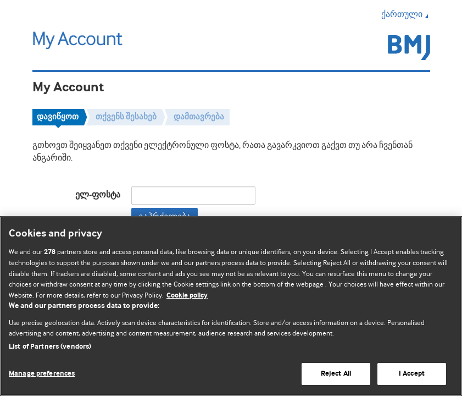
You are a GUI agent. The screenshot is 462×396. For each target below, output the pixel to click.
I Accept (412, 374)
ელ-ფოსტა (97, 195)
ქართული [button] (405, 14)
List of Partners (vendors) (50, 347)
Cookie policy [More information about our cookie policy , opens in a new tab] (187, 296)
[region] (231, 306)
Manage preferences (42, 374)
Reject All (336, 374)
